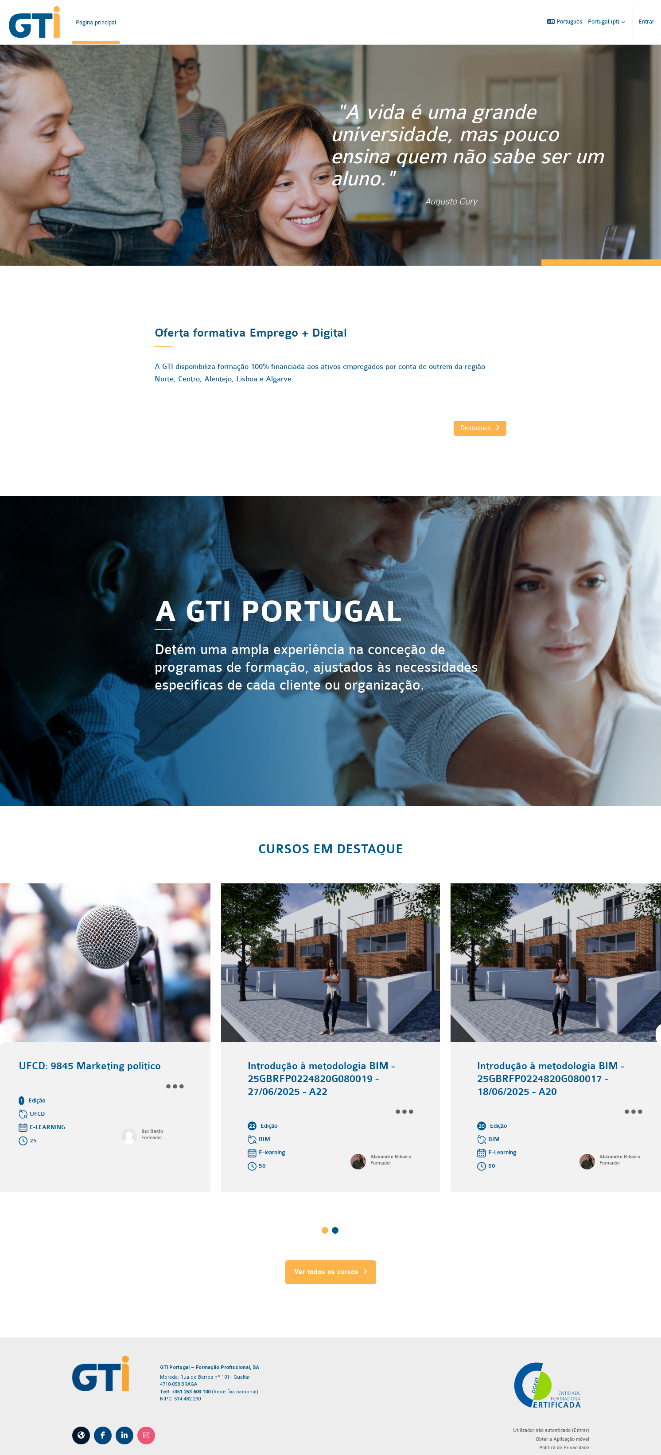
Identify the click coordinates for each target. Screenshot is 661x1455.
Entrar (646, 21)
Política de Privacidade (548, 1437)
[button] (586, 22)
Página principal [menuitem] (96, 22)
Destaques (469, 428)
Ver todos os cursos (330, 1262)
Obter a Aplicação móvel (546, 1429)
